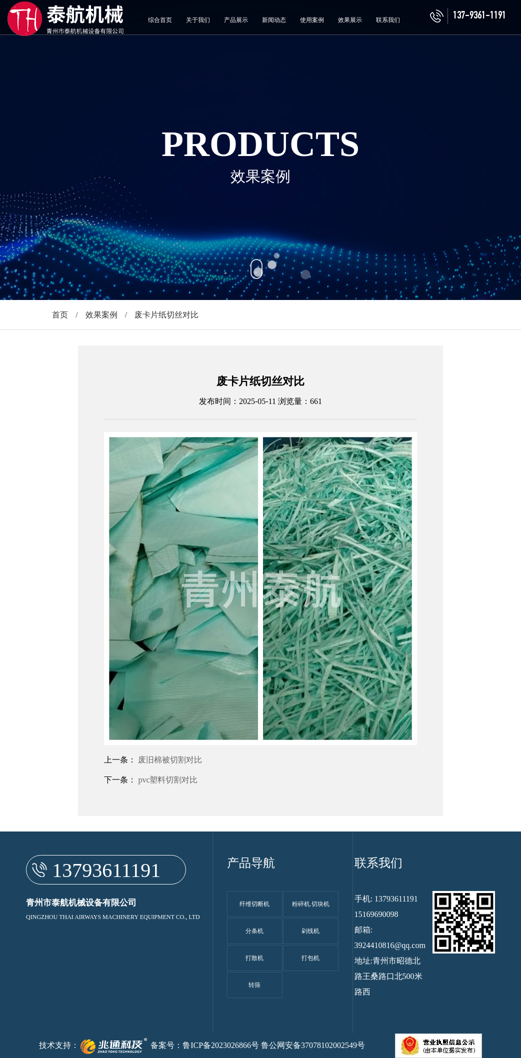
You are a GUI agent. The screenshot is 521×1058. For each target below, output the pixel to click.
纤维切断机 (255, 904)
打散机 (255, 958)
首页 (60, 314)
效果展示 (350, 20)
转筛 (254, 985)
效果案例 (102, 314)
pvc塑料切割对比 (168, 780)
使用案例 (312, 20)
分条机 (255, 931)
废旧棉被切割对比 (170, 760)
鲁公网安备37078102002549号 (313, 1045)
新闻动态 (274, 20)
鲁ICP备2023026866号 (220, 1045)
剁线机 (311, 931)
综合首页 (160, 20)
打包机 (311, 958)
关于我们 (198, 20)
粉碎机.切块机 (311, 904)
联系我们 (388, 20)
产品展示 (236, 20)
